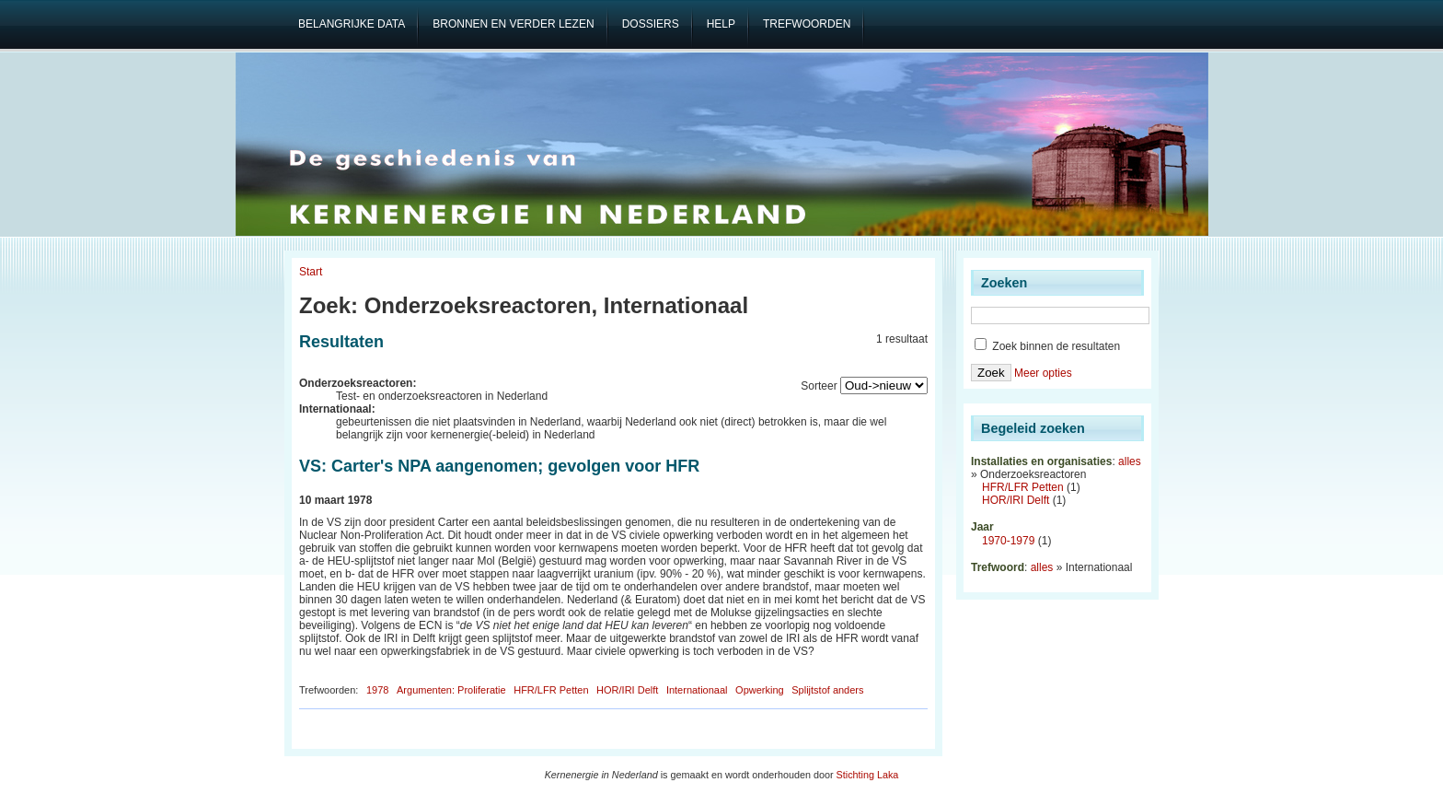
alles (1129, 461)
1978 (377, 689)
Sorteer (819, 385)
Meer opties (1043, 373)
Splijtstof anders (827, 689)
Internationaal (697, 689)
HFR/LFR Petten (551, 689)
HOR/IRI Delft (627, 689)
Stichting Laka (868, 774)
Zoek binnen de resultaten (1047, 346)
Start (310, 271)
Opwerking (759, 689)
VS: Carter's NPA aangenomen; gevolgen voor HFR (499, 466)
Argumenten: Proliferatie (451, 689)
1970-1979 (1008, 540)
